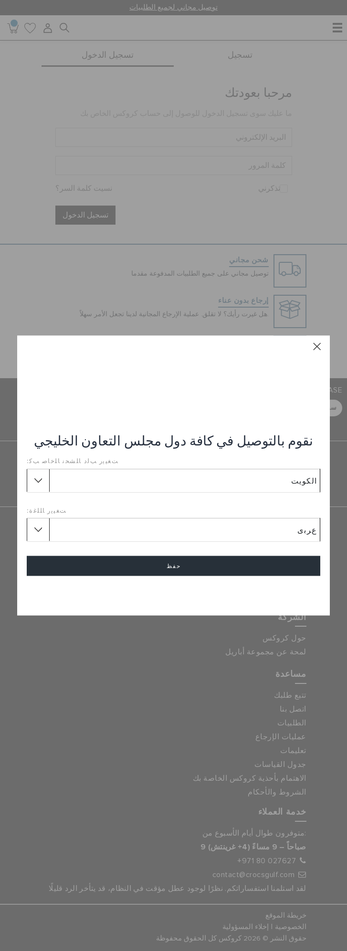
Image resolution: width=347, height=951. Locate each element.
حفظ (174, 566)
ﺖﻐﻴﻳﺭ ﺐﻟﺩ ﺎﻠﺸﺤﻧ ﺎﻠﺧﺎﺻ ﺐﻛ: (72, 461)
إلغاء (173, 593)
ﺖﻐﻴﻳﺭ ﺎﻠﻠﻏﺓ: (47, 510)
